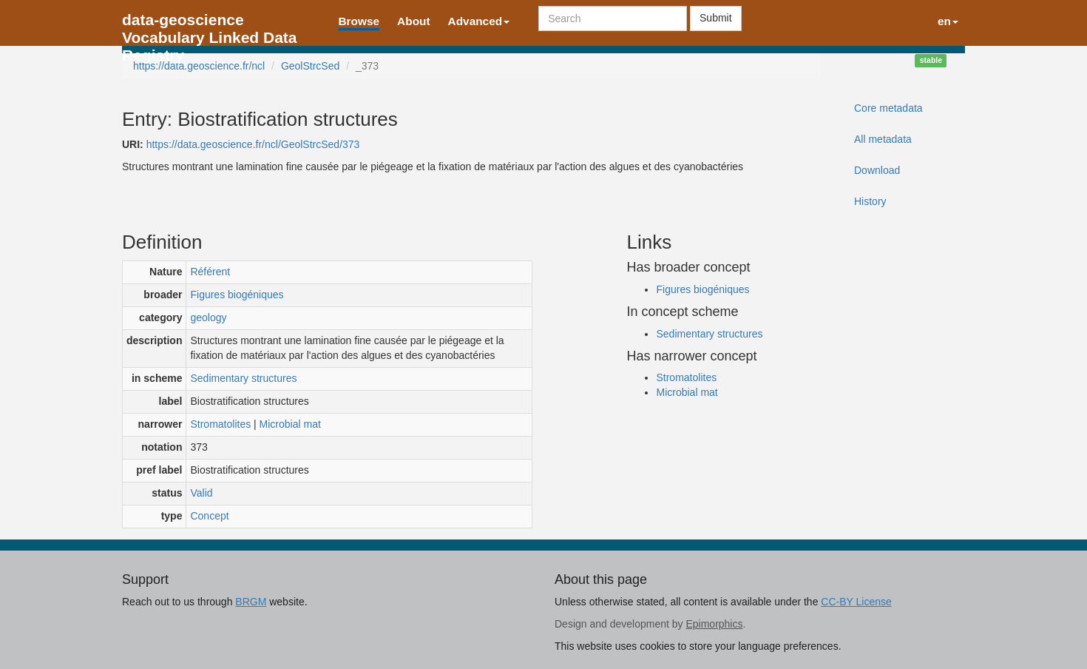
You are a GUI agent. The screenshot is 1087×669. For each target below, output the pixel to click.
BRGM (250, 602)
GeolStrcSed (310, 66)
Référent (210, 272)
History (870, 201)
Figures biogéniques (236, 294)
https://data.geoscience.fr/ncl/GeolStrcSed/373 (253, 144)
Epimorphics (713, 624)
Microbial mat (290, 424)
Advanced (479, 21)
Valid (201, 493)
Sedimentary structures (243, 378)
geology (208, 317)
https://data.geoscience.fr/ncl (199, 66)
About (413, 21)
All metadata (883, 139)
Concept (209, 516)
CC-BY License (856, 602)
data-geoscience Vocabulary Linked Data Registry (209, 24)
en (948, 21)
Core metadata (888, 108)
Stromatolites (220, 424)
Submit (716, 18)
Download (877, 170)
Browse (359, 21)
